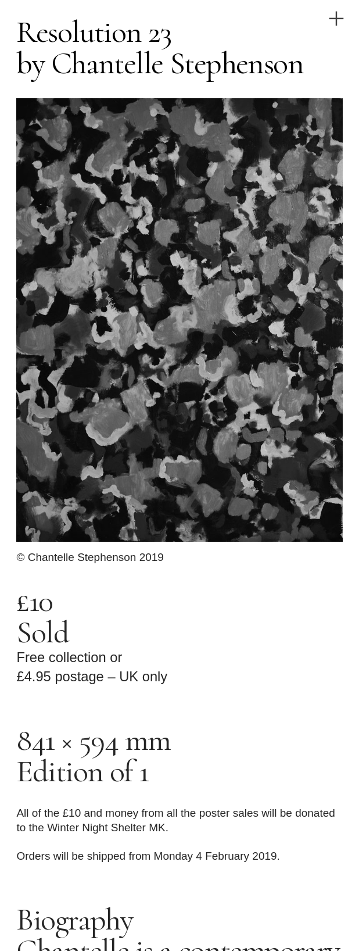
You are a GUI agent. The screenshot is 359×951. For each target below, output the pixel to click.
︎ (336, 19)
